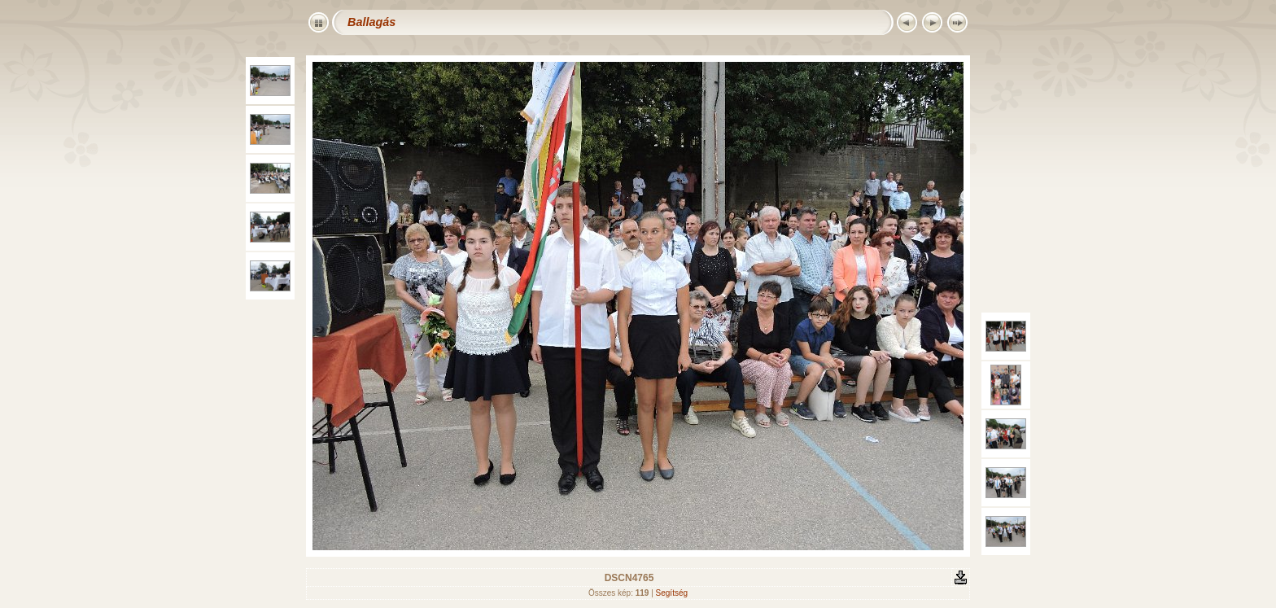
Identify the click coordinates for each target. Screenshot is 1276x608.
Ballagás (371, 21)
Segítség (672, 592)
